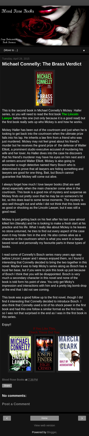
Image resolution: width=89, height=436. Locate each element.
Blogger (51, 432)
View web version (44, 425)
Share (7, 385)
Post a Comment (16, 404)
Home (44, 418)
